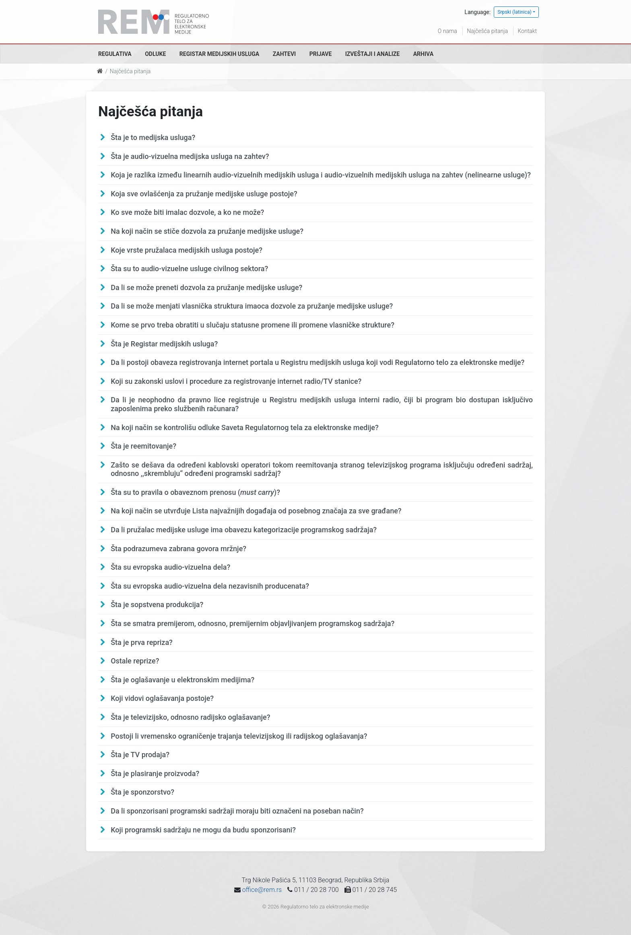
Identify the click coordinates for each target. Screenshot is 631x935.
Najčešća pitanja (487, 31)
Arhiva (423, 54)
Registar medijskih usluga (219, 54)
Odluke (155, 54)
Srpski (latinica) (514, 12)
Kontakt (527, 31)
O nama (447, 31)
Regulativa (115, 54)
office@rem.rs (262, 890)
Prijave (320, 54)
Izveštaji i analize (372, 54)
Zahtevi (284, 54)
